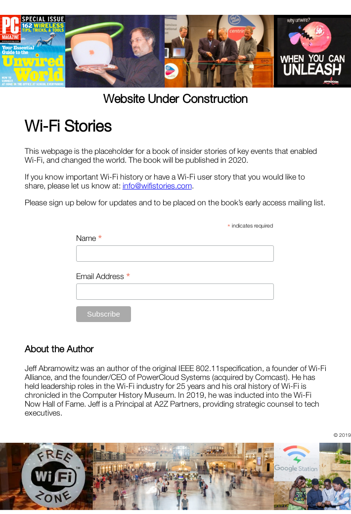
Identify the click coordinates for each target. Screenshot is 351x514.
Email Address (103, 276)
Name (89, 238)
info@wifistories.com (157, 185)
